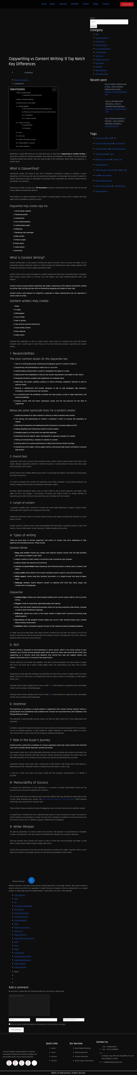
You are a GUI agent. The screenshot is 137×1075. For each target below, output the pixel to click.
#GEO (16, 924)
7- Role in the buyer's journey (26, 140)
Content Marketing (22, 80)
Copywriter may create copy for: (33, 95)
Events (86, 3)
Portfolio (74, 3)
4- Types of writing (23, 123)
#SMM (16, 949)
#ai (15, 902)
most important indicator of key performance (58, 799)
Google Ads (99, 56)
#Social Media (19, 953)
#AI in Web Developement (23, 906)
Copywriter (27, 128)
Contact (106, 3)
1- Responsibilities (23, 106)
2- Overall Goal (28, 115)
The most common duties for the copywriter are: (38, 109)
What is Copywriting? (24, 93)
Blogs (95, 3)
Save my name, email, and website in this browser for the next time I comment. (38, 1024)
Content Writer (28, 125)
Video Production (101, 70)
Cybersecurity (100, 41)
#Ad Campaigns (19, 895)
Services (63, 3)
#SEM (16, 942)
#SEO (16, 945)
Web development (101, 74)
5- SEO (19, 133)
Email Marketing (100, 52)
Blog (96, 34)
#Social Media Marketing (22, 960)
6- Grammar (21, 136)
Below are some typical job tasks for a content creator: (40, 112)
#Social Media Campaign (22, 956)
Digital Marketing (101, 45)
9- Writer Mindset (23, 146)
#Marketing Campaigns (22, 927)
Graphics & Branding (102, 59)
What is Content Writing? (25, 99)
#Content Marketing (21, 917)
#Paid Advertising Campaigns (24, 938)
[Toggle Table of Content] (53, 89)
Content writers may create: (26, 103)
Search (92, 18)
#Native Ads (18, 931)
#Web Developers (20, 967)
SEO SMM (98, 67)
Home (43, 3)
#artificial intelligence (21, 913)
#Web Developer (20, 963)
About (52, 3)
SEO (50, 685)
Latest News (99, 63)
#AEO (16, 899)
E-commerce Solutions (103, 49)
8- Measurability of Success (26, 143)
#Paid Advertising (20, 935)
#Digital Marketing (20, 920)
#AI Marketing (19, 909)
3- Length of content (30, 118)
